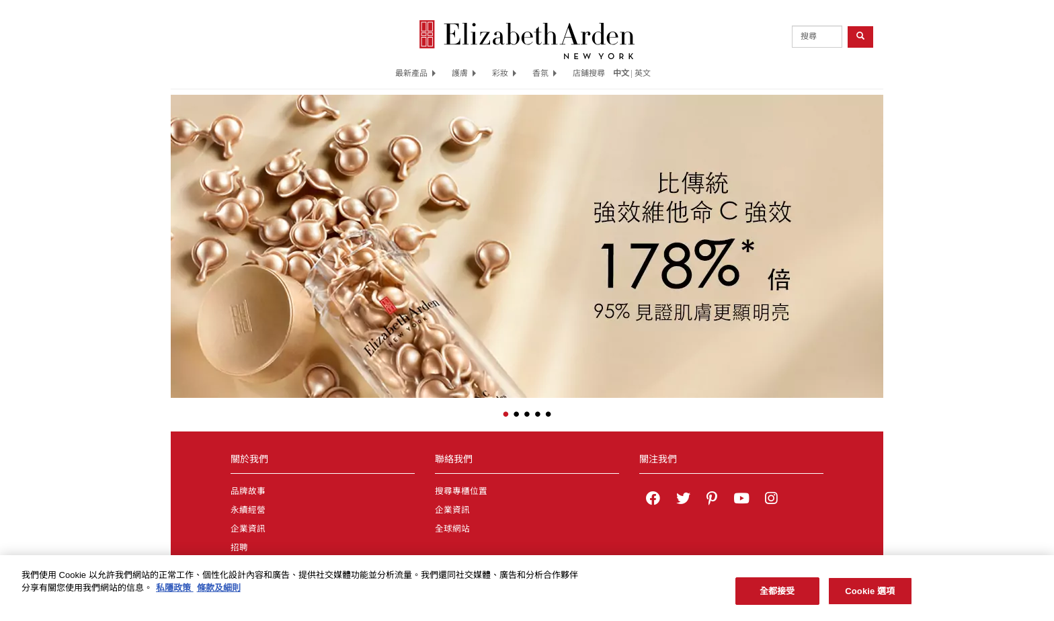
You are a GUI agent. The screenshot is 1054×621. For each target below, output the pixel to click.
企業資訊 (248, 529)
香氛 (544, 73)
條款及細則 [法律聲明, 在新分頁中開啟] (219, 592)
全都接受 (777, 595)
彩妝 (504, 73)
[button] (181, 237)
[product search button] (860, 36)
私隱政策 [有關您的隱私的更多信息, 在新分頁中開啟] (175, 592)
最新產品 (415, 73)
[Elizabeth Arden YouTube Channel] (741, 500)
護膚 (464, 73)
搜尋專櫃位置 (461, 491)
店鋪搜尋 (589, 73)
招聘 (239, 547)
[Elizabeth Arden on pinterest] (712, 500)
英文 (643, 73)
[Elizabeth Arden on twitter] (683, 500)
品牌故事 (248, 491)
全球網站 (452, 529)
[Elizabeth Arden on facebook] (653, 500)
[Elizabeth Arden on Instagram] (771, 500)
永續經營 (248, 510)
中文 (621, 73)
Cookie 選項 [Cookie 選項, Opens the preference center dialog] (870, 595)
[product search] (817, 37)
